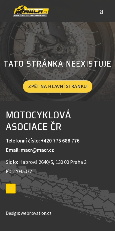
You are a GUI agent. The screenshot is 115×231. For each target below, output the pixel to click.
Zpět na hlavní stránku (57, 86)
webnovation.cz (36, 213)
